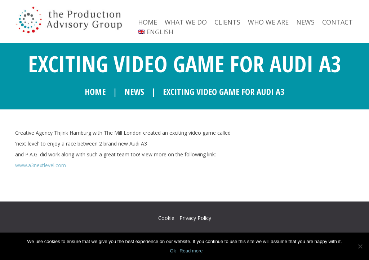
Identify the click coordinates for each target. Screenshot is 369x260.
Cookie (166, 217)
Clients (227, 22)
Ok (173, 251)
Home (147, 22)
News (305, 22)
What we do (186, 22)
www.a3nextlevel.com (40, 165)
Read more (191, 251)
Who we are (268, 22)
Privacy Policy (195, 217)
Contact (337, 22)
